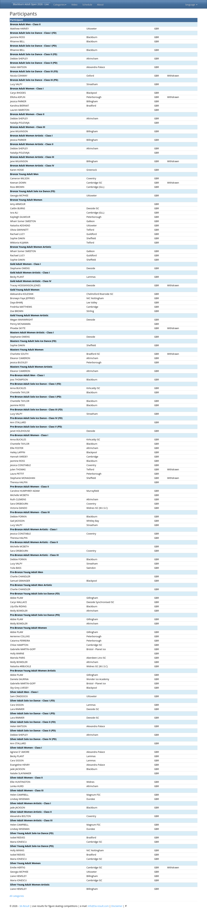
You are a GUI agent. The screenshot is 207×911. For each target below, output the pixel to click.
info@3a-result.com (98, 906)
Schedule (87, 4)
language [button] (191, 4)
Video (74, 4)
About (100, 4)
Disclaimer (116, 906)
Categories (59, 4)
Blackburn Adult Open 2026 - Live (31, 4)
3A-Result (24, 906)
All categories (17, 896)
